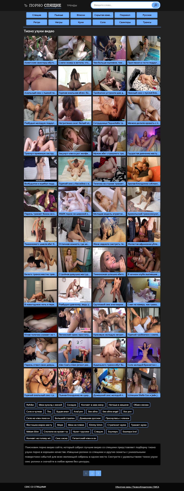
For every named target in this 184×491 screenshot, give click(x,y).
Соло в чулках (34, 411)
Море (60, 424)
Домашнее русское (90, 418)
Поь (49, 411)
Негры (58, 22)
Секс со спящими (35, 487)
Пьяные (58, 15)
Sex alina (93, 411)
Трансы (147, 22)
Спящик (98, 431)
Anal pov (78, 411)
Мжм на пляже (76, 424)
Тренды (72, 5)
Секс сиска (61, 438)
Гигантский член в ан (84, 438)
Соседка (71, 404)
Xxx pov (127, 411)
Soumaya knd (130, 431)
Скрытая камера (103, 15)
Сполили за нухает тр (56, 431)
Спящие (36, 15)
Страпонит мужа (116, 424)
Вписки (81, 15)
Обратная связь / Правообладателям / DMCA (137, 487)
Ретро (36, 22)
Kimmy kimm (95, 424)
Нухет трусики (81, 431)
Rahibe (30, 404)
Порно (42, 5)
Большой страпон (65, 418)
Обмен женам (141, 404)
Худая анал (62, 411)
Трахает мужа (138, 424)
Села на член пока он (38, 418)
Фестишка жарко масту (39, 424)
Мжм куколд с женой (50, 404)
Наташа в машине (119, 404)
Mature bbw (32, 431)
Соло (103, 22)
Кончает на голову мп (38, 438)
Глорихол (125, 15)
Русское (147, 15)
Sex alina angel (110, 411)
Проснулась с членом (117, 418)
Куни (81, 22)
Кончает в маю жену (92, 404)
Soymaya (113, 431)
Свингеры (125, 22)
